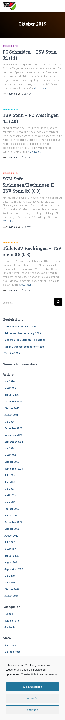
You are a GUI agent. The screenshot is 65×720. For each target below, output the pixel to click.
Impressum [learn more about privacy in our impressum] (51, 674)
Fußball (8, 613)
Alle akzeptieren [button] (32, 686)
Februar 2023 (11, 509)
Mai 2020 (9, 575)
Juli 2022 (9, 542)
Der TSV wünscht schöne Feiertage (24, 346)
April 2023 (10, 495)
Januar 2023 (11, 515)
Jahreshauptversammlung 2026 (22, 333)
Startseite (9, 627)
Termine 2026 (12, 353)
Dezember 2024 (13, 428)
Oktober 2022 (11, 529)
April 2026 (10, 388)
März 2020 (10, 582)
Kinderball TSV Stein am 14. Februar (24, 340)
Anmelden (10, 645)
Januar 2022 (11, 555)
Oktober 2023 (11, 461)
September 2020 (13, 569)
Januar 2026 (11, 394)
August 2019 (11, 596)
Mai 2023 (9, 488)
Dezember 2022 (13, 522)
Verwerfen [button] (32, 698)
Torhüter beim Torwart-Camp (20, 326)
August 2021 (11, 562)
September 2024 (13, 442)
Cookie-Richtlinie (31, 674)
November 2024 (13, 435)
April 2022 (10, 549)
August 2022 (11, 535)
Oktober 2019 (11, 589)
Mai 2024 (9, 448)
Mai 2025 (9, 421)
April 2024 (10, 455)
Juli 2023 (9, 475)
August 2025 (11, 415)
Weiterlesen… (41, 88)
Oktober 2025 (11, 408)
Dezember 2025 (13, 401)
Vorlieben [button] (32, 709)
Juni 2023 (9, 482)
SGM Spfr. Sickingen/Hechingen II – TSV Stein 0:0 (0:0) (30, 185)
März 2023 (10, 502)
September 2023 (13, 468)
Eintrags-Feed (12, 651)
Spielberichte (10, 46)
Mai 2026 (9, 381)
